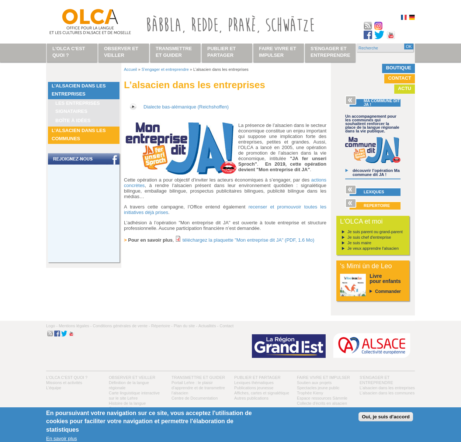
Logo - (52, 326)
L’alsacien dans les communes (79, 134)
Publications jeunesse (253, 388)
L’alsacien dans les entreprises (79, 90)
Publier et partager (257, 377)
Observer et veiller (132, 377)
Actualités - (208, 326)
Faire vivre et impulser (323, 377)
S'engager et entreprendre (165, 69)
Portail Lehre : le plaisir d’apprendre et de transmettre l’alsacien (198, 387)
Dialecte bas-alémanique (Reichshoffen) (186, 107)
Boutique (398, 67)
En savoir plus (61, 438)
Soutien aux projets (314, 382)
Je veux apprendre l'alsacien (373, 248)
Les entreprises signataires (77, 107)
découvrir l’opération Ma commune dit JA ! (376, 172)
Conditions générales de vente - (121, 326)
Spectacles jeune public (318, 388)
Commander (388, 291)
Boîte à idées (72, 120)
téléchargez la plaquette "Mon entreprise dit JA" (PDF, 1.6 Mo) (249, 240)
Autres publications (251, 398)
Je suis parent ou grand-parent (375, 231)
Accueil (130, 69)
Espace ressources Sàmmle (322, 398)
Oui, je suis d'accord (386, 416)
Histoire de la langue (127, 403)
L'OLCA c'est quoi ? (66, 377)
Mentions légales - (75, 326)
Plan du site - (185, 326)
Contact (399, 78)
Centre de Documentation (194, 398)
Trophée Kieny (310, 393)
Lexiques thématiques (254, 382)
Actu (404, 88)
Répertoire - (162, 326)
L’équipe (53, 388)
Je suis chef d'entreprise (369, 237)
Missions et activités (64, 382)
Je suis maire (359, 243)
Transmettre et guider (198, 377)
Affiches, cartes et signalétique (261, 393)
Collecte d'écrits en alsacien (322, 403)
